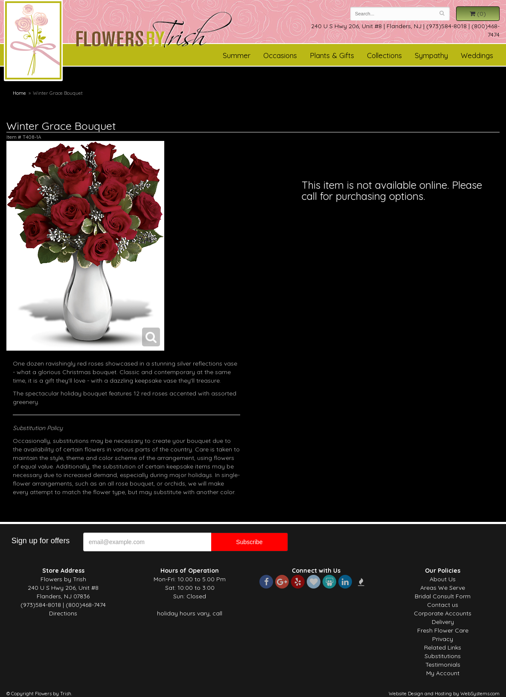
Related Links (442, 647)
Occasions (280, 55)
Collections (384, 55)
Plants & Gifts (332, 55)
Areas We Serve (442, 588)
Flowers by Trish (33, 42)
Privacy (442, 639)
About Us (443, 579)
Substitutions (443, 656)
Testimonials (442, 664)
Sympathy (431, 55)
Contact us (442, 605)
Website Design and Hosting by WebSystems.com (444, 694)
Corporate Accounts (442, 613)
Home (19, 93)
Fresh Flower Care (442, 630)
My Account (442, 673)
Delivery (443, 622)
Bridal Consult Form (443, 596)
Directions (63, 613)
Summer (236, 55)
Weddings (477, 55)
